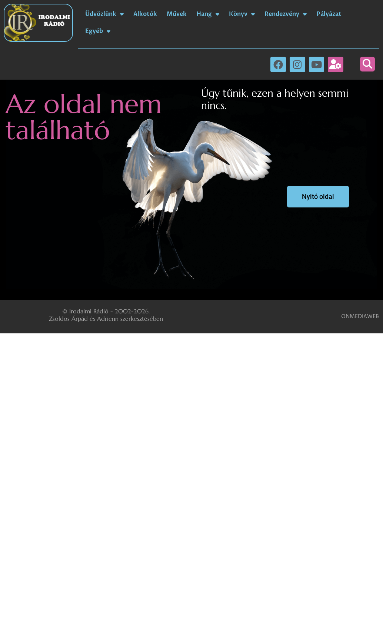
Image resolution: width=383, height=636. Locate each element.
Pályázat (329, 14)
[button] (367, 64)
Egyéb (97, 31)
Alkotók (145, 14)
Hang (207, 14)
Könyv (242, 14)
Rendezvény (285, 14)
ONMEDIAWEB (360, 316)
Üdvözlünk (104, 14)
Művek (177, 14)
